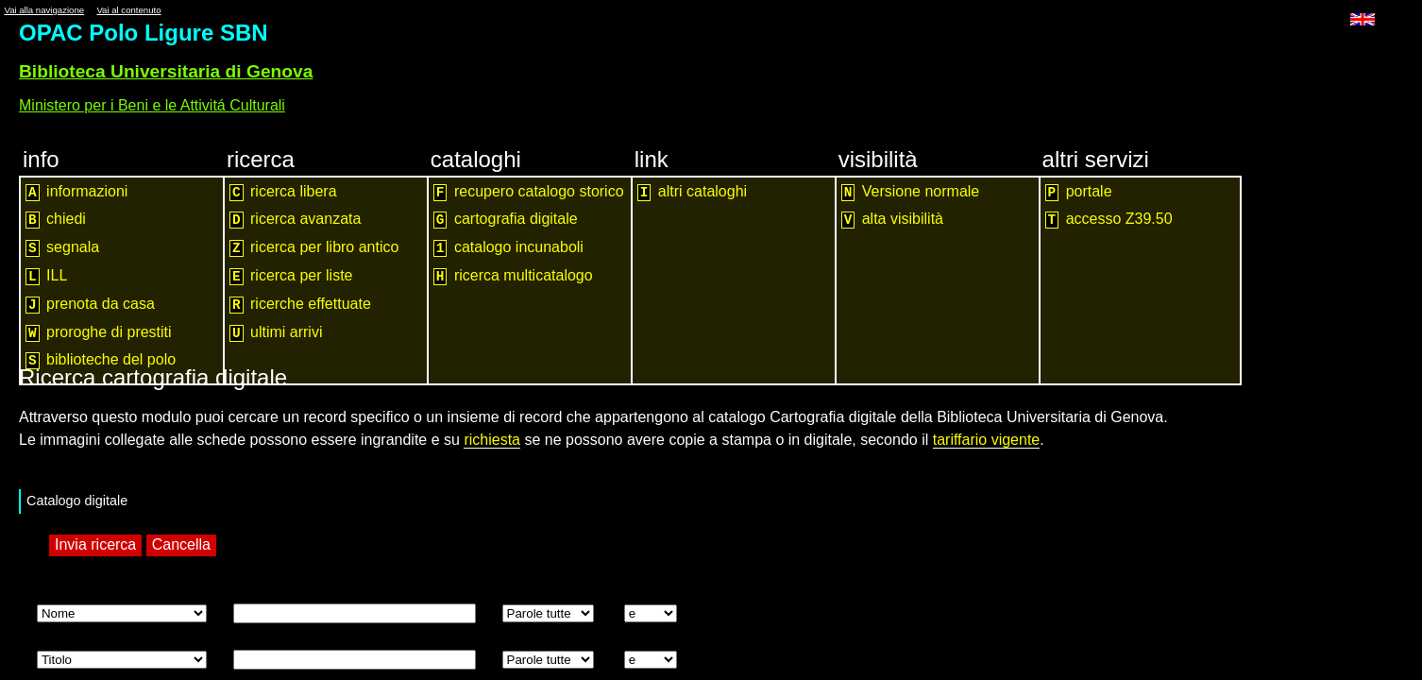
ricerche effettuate (300, 305)
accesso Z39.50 (1109, 220)
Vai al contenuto (128, 10)
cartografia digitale (505, 220)
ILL (46, 276)
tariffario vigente (987, 440)
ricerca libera (283, 192)
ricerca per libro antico (314, 248)
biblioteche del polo (100, 360)
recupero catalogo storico (528, 192)
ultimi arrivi (276, 333)
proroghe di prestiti (98, 333)
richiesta (492, 440)
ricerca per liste (291, 276)
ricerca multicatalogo (513, 276)
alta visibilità (892, 220)
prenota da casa (90, 305)
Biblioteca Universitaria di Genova (166, 71)
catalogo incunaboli (508, 248)
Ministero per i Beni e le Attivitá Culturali (152, 105)
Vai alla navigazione (44, 10)
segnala (62, 248)
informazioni (76, 192)
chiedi (55, 220)
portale (1078, 192)
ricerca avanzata (295, 220)
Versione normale (910, 192)
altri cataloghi (692, 192)
